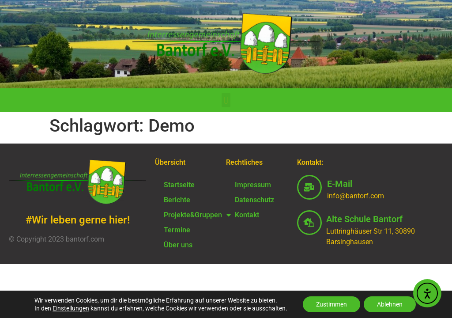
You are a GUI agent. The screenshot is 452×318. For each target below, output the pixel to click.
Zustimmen (331, 304)
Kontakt (247, 215)
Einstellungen (71, 308)
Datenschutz (254, 200)
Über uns (178, 245)
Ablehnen (390, 304)
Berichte (177, 200)
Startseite (179, 185)
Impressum (253, 185)
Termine (177, 230)
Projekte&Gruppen (190, 215)
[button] (226, 100)
